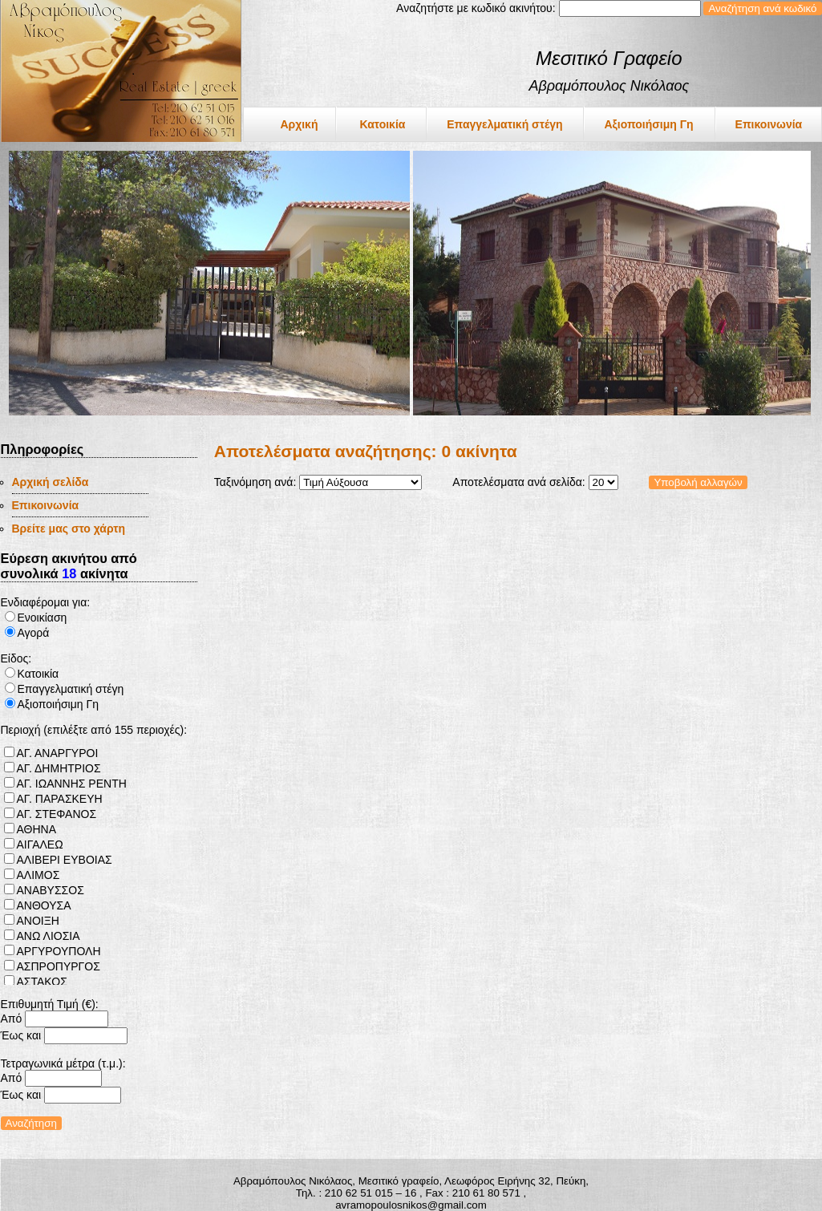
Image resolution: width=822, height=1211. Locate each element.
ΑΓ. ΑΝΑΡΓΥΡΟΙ (58, 753)
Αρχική (299, 124)
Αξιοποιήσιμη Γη (648, 124)
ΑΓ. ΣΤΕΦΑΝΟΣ (57, 814)
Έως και (21, 1035)
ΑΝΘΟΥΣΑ (44, 905)
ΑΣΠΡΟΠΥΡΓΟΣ (58, 966)
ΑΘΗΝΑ (37, 829)
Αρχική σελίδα (50, 482)
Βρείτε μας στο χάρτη (69, 528)
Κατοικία (382, 124)
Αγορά (34, 632)
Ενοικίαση (42, 617)
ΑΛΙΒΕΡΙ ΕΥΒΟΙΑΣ (64, 859)
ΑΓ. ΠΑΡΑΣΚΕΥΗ (60, 798)
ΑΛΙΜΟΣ (38, 875)
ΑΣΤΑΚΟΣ (42, 981)
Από (11, 1018)
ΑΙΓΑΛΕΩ (40, 844)
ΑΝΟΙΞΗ (38, 920)
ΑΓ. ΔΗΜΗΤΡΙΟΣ (59, 768)
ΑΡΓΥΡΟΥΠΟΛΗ (59, 951)
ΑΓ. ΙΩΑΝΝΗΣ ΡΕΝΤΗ (72, 783)
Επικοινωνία (769, 124)
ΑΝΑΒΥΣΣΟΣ (50, 890)
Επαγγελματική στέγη (504, 124)
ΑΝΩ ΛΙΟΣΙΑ (48, 936)
